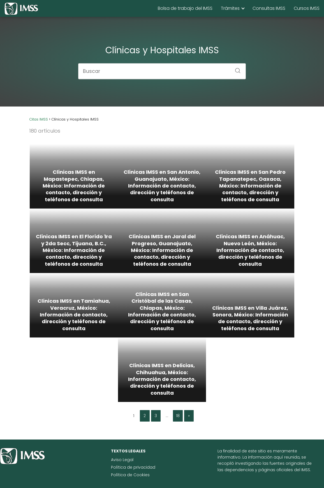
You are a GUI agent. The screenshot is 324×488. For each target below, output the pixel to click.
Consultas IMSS (269, 8)
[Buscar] (235, 68)
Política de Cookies (130, 475)
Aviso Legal (122, 459)
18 (178, 415)
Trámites (230, 8)
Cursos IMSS (307, 8)
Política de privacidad (133, 467)
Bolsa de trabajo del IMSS (185, 8)
